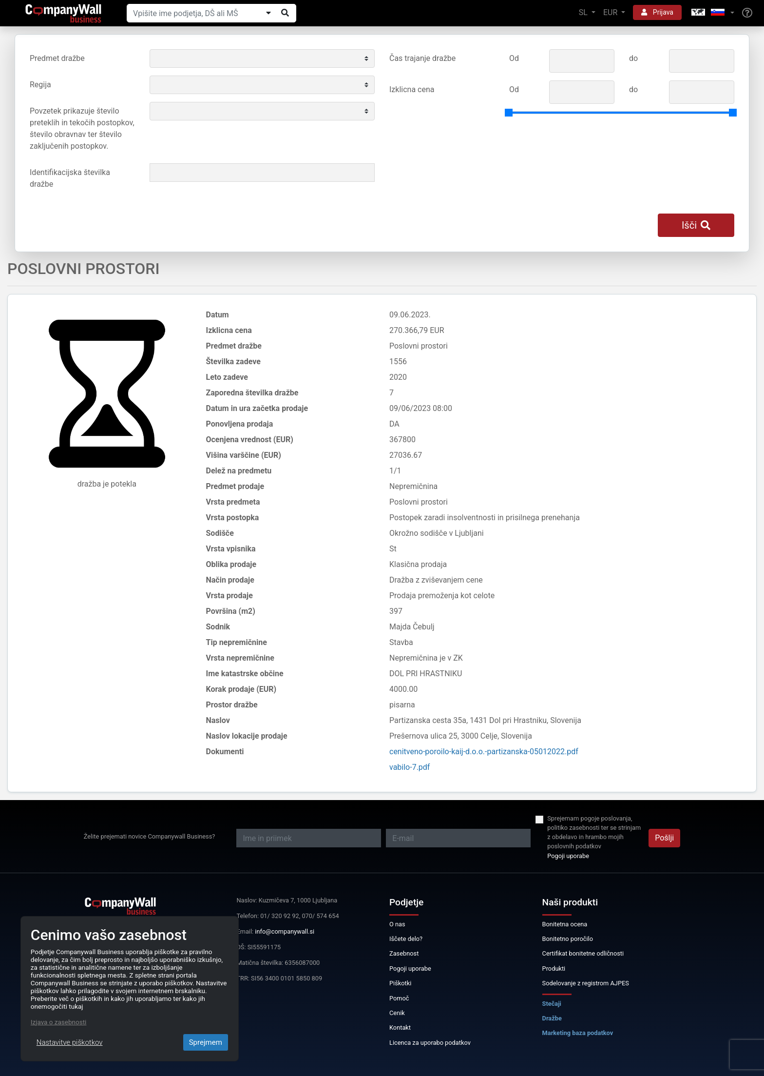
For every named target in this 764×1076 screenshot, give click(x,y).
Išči (696, 225)
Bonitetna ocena (565, 924)
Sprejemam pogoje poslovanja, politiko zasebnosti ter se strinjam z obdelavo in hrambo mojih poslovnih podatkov (594, 832)
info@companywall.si (284, 931)
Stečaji (551, 1003)
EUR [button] (611, 12)
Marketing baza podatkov (577, 1033)
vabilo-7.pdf (409, 767)
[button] (712, 13)
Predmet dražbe (57, 58)
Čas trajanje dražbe (422, 58)
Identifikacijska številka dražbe (70, 178)
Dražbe (552, 1018)
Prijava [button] (657, 12)
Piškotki (400, 983)
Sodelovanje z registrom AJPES (585, 983)
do (633, 58)
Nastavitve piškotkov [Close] (70, 1042)
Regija (40, 84)
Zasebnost (404, 953)
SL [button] (584, 12)
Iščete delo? (405, 938)
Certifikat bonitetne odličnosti (583, 953)
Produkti (554, 968)
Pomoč (399, 998)
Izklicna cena (411, 89)
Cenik (397, 1013)
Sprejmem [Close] (205, 1042)
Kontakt (400, 1027)
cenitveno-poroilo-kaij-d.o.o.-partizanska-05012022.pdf (483, 751)
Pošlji (664, 837)
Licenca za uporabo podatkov (430, 1042)
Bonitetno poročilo (567, 938)
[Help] (747, 13)
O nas (397, 924)
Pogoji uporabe (568, 856)
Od (514, 58)
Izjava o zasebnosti (59, 1022)
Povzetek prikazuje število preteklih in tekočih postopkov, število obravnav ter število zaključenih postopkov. (82, 128)
